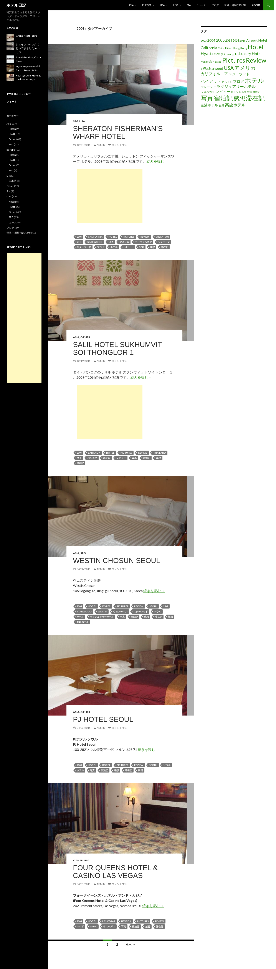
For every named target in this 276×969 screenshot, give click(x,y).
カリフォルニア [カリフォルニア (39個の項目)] (214, 73)
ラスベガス (109, 926)
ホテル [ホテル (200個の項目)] (254, 80)
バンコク (92, 457)
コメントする (119, 144)
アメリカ (124, 241)
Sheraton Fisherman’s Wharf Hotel (118, 132)
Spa (189, 5)
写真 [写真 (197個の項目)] (207, 98)
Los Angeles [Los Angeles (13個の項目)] (231, 54)
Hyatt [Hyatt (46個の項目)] (206, 53)
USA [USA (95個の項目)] (229, 68)
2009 (79, 236)
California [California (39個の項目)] (209, 47)
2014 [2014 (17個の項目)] (236, 40)
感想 (152, 247)
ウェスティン (120, 611)
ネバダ (80, 926)
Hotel (113, 236)
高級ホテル (83, 621)
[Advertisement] (109, 196)
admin (101, 144)
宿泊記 (146, 457)
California (95, 236)
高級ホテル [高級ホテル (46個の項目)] (235, 104)
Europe (146, 5)
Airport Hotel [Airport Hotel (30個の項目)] (256, 40)
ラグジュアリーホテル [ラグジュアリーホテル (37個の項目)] (236, 86)
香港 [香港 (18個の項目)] (221, 105)
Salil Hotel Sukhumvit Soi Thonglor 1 (117, 348)
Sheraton (162, 236)
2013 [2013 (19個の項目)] (228, 40)
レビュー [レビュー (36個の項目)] (222, 91)
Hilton (12, 128)
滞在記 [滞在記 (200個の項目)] (255, 98)
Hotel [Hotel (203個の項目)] (255, 46)
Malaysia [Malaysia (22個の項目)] (206, 61)
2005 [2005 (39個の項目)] (220, 40)
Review (145, 236)
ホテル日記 (16, 5)
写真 (141, 247)
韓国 (170, 616)
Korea (106, 606)
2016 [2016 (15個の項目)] (243, 40)
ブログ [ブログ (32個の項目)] (238, 81)
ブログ (215, 5)
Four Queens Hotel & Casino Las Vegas (115, 872)
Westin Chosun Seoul (116, 561)
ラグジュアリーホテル (102, 616)
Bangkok (94, 452)
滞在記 (164, 247)
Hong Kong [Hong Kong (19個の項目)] (240, 48)
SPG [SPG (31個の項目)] (204, 68)
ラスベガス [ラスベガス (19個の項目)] (208, 92)
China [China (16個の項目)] (221, 48)
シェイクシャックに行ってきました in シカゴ (28, 48)
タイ (79, 457)
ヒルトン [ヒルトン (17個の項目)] (227, 81)
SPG (75, 121)
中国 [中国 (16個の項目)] (249, 92)
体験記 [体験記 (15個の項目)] (256, 92)
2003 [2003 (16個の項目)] (204, 40)
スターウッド (84, 247)
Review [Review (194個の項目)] (256, 60)
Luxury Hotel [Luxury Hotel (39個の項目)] (250, 53)
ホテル (113, 247)
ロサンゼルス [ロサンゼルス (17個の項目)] (238, 92)
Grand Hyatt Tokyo (26, 35)
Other (85, 337)
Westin (102, 611)
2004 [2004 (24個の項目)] (211, 40)
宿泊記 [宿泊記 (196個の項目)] (223, 98)
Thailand (159, 452)
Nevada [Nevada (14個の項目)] (217, 61)
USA (162, 5)
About (256, 5)
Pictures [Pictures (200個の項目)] (233, 60)
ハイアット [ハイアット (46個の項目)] (211, 81)
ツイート (12, 101)
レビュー (128, 247)
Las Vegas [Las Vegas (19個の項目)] (218, 54)
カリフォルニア (143, 241)
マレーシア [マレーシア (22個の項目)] (208, 87)
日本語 (13, 180)
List (175, 5)
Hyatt (12, 134)
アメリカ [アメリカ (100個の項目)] (245, 68)
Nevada (126, 921)
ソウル (157, 611)
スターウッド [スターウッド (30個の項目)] (239, 74)
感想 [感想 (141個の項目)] (239, 98)
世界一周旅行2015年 (235, 5)
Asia (131, 5)
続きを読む (157, 161)
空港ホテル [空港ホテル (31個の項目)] (209, 105)
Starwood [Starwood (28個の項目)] (215, 68)
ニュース (201, 5)
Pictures (128, 236)
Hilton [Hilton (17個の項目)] (228, 48)
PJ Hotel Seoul (103, 719)
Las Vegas (108, 921)
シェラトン (164, 241)
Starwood (95, 241)
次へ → (131, 944)
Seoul (153, 606)
